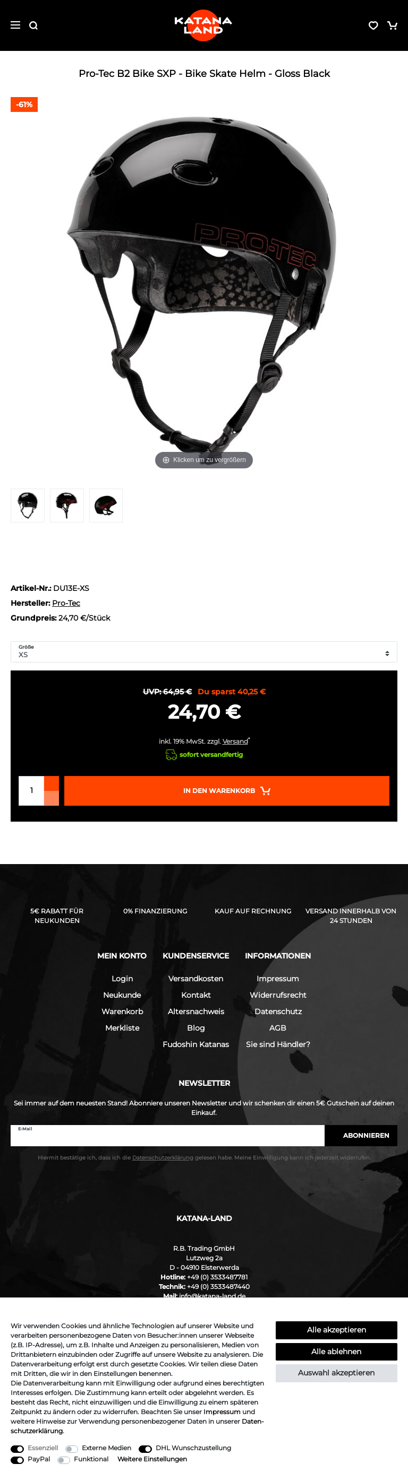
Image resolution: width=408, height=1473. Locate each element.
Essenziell (43, 1448)
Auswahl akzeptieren (336, 1373)
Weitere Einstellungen (152, 1459)
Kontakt (196, 995)
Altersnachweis (196, 1011)
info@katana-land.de (212, 1296)
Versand (235, 741)
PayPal (39, 1459)
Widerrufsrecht (278, 995)
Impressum (278, 978)
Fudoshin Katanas (196, 1044)
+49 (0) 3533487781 (217, 1277)
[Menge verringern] (51, 798)
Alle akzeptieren (336, 1330)
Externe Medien (106, 1448)
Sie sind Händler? (278, 1044)
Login (122, 978)
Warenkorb (122, 1011)
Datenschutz (278, 1011)
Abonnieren (361, 1135)
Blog (196, 1028)
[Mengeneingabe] (31, 791)
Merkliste (122, 1028)
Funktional (91, 1459)
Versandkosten (195, 978)
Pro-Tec (66, 603)
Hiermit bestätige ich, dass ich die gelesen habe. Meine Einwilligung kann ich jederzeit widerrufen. (204, 1158)
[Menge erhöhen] (51, 783)
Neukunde (122, 995)
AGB (277, 1028)
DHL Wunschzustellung (193, 1448)
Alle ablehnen (336, 1351)
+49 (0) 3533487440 (218, 1287)
